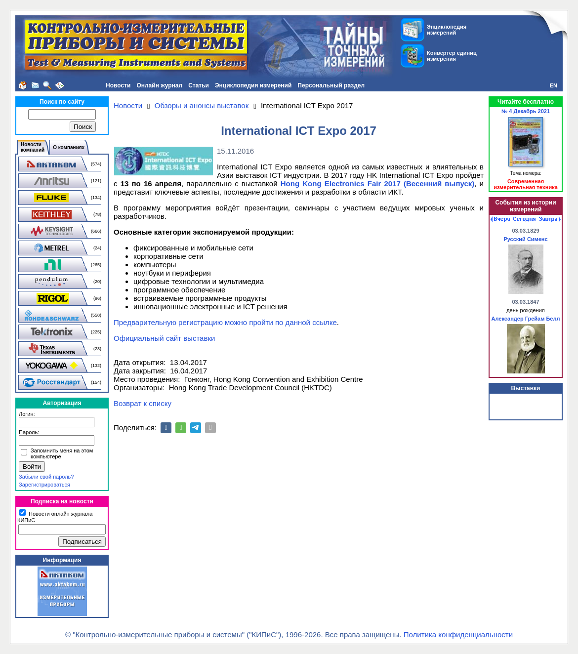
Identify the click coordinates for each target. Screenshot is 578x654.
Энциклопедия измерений (253, 85)
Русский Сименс (525, 239)
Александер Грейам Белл (526, 319)
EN (553, 85)
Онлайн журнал (159, 85)
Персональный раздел (331, 85)
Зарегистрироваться (44, 485)
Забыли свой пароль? (46, 477)
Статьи (198, 85)
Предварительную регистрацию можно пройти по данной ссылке (225, 322)
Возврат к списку (142, 403)
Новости (118, 85)
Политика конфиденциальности (458, 634)
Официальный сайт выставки (164, 338)
